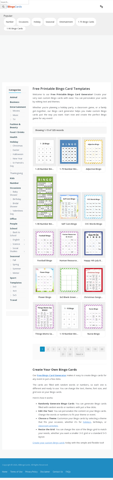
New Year (18, 158)
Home (4, 471)
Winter (16, 272)
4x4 (14, 290)
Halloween (18, 154)
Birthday (17, 199)
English (16, 239)
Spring (16, 264)
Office (13, 218)
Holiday (37, 21)
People (13, 223)
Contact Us (58, 471)
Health (13, 137)
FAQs (68, 471)
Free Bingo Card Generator (51, 375)
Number (10, 21)
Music (15, 115)
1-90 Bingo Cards (15, 28)
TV (14, 119)
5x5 (14, 295)
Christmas (18, 145)
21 (63, 354)
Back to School (15, 234)
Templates (16, 282)
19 (95, 349)
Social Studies (14, 250)
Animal (13, 97)
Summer (17, 268)
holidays (87, 421)
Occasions (23, 21)
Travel (13, 300)
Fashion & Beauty (15, 126)
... (81, 349)
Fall (14, 260)
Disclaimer (45, 471)
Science (16, 243)
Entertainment (66, 21)
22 (70, 354)
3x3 (14, 286)
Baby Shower (14, 193)
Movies (16, 110)
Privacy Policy (31, 471)
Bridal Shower (14, 205)
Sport (13, 277)
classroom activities (48, 425)
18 (88, 349)
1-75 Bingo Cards (86, 21)
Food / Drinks (17, 132)
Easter (16, 149)
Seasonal (50, 21)
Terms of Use (16, 471)
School (13, 228)
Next (79, 354)
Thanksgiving (16, 173)
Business (14, 102)
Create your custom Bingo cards (49, 442)
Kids (12, 178)
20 (102, 349)
